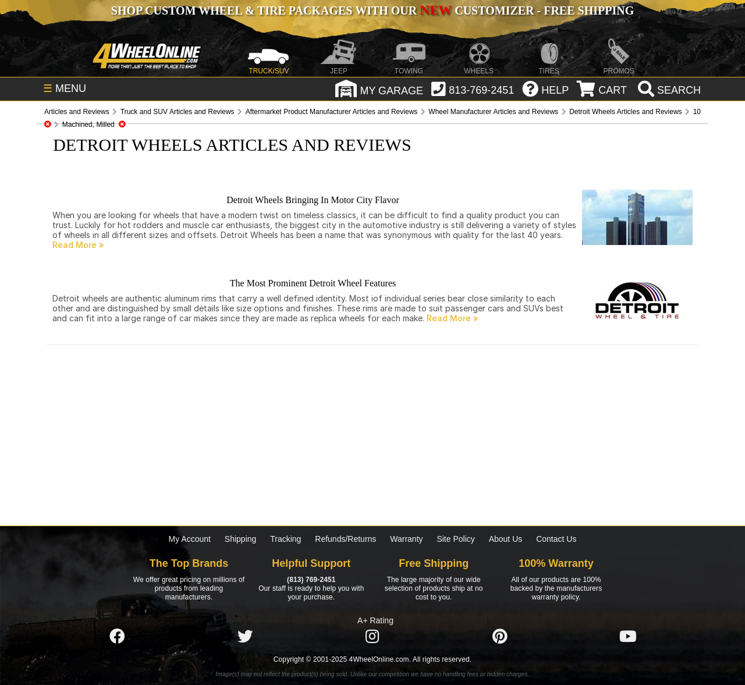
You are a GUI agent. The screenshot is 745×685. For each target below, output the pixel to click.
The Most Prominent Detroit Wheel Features (313, 283)
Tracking (285, 539)
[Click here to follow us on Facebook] (117, 636)
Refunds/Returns (345, 539)
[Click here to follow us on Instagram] (372, 636)
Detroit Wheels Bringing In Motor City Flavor (312, 200)
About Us (506, 539)
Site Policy (455, 539)
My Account (190, 539)
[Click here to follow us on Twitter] (245, 636)
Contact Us (556, 539)
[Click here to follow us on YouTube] (628, 636)
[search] (668, 90)
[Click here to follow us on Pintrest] (500, 636)
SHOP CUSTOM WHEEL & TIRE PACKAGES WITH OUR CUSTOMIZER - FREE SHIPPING (372, 10)
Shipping (241, 539)
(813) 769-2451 (311, 580)
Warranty (406, 539)
